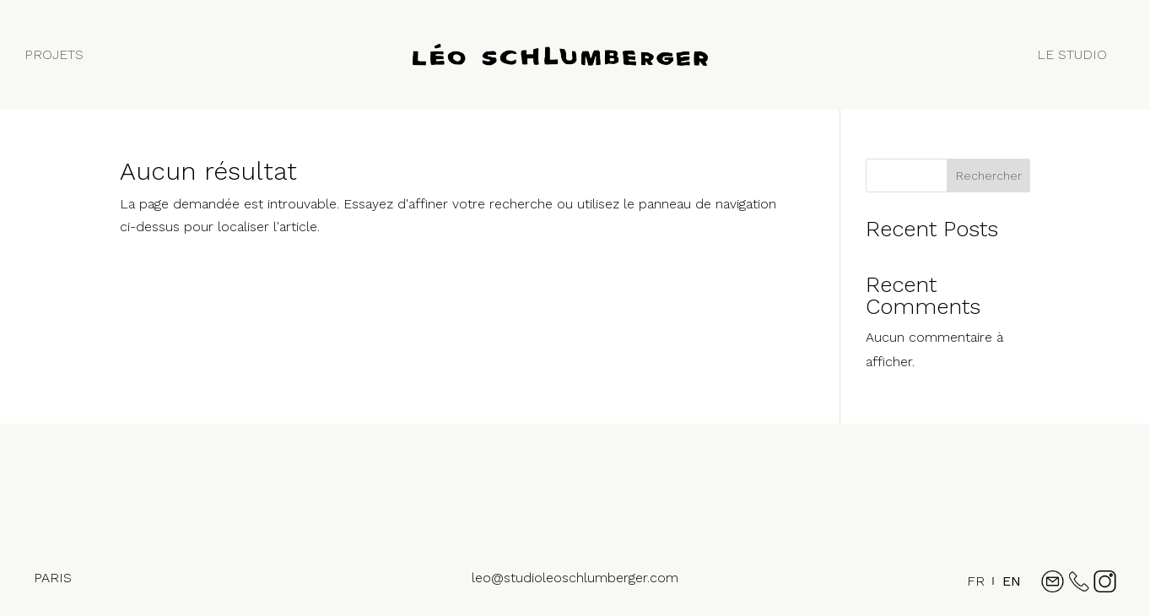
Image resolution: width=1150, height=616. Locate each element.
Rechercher (989, 175)
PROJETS (54, 54)
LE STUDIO (1072, 54)
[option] (1011, 581)
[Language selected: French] (989, 589)
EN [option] (1011, 581)
